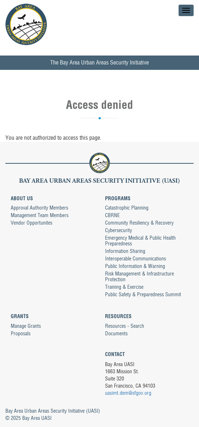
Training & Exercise (124, 287)
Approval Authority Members (39, 208)
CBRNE (112, 215)
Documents (116, 333)
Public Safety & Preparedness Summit (143, 294)
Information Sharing (125, 251)
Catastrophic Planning (126, 208)
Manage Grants (26, 326)
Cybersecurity (118, 230)
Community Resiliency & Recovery (139, 223)
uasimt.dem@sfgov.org (128, 393)
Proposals (20, 333)
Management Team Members (39, 215)
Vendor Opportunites (31, 223)
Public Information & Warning (135, 266)
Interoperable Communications (135, 259)
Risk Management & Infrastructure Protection (139, 276)
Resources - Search (124, 326)
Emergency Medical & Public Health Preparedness (140, 240)
